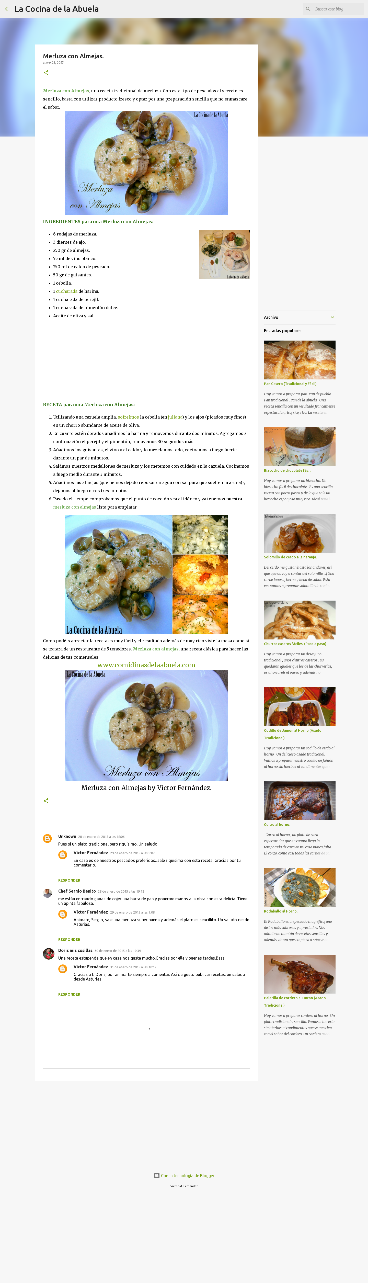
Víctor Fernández (91, 852)
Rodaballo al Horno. (280, 911)
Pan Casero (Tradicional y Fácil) (290, 384)
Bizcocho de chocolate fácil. (287, 470)
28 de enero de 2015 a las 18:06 (101, 836)
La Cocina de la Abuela (56, 8)
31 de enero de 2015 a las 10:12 (133, 967)
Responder (69, 880)
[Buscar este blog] (337, 9)
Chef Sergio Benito (77, 891)
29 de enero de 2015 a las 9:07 (132, 853)
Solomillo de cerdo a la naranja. (290, 557)
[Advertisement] (86, 360)
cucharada (66, 291)
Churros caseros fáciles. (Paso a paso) (295, 644)
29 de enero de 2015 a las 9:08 (132, 912)
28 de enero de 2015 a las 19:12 (121, 891)
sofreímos (128, 417)
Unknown (67, 836)
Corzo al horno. (277, 825)
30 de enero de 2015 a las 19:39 (118, 950)
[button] (46, 73)
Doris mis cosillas (75, 950)
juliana (175, 417)
